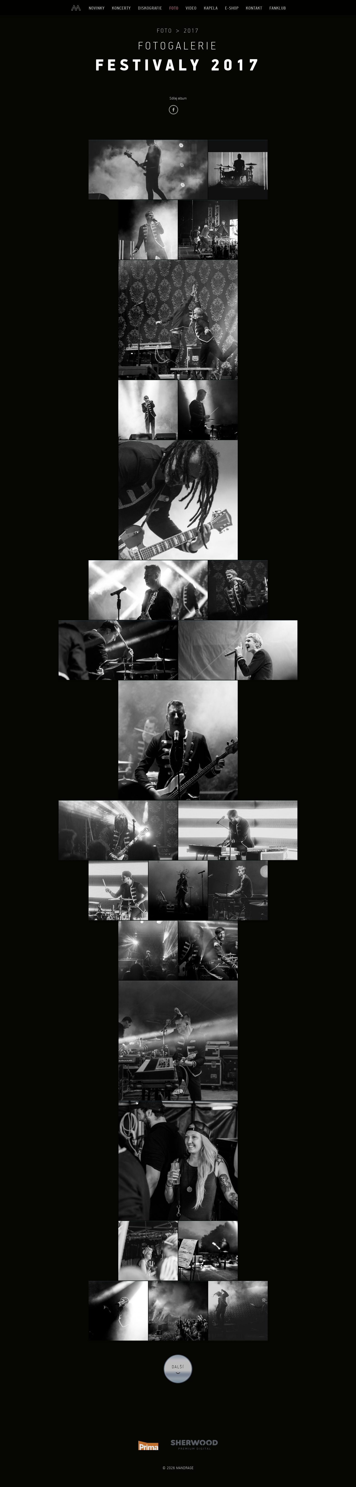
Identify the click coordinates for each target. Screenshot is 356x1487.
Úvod (76, 8)
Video (191, 8)
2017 (192, 30)
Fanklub (277, 8)
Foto (173, 8)
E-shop (232, 8)
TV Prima (148, 1444)
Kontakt (254, 8)
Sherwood (194, 1445)
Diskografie (150, 8)
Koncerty (121, 8)
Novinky (97, 8)
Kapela (211, 8)
